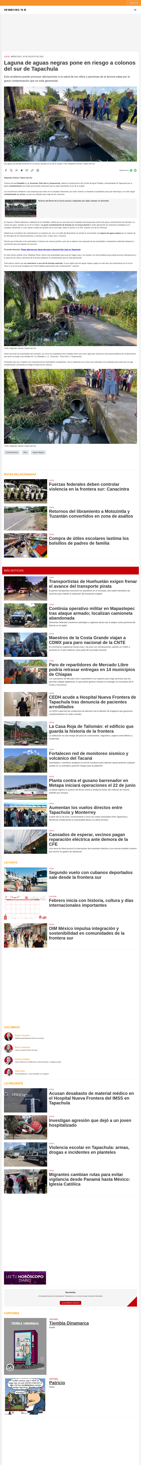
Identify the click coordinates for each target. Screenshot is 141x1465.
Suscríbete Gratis (70, 1303)
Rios (25, 452)
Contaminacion (12, 452)
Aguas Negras (38, 452)
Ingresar (133, 3)
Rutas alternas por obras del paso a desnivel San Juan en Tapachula (51, 250)
